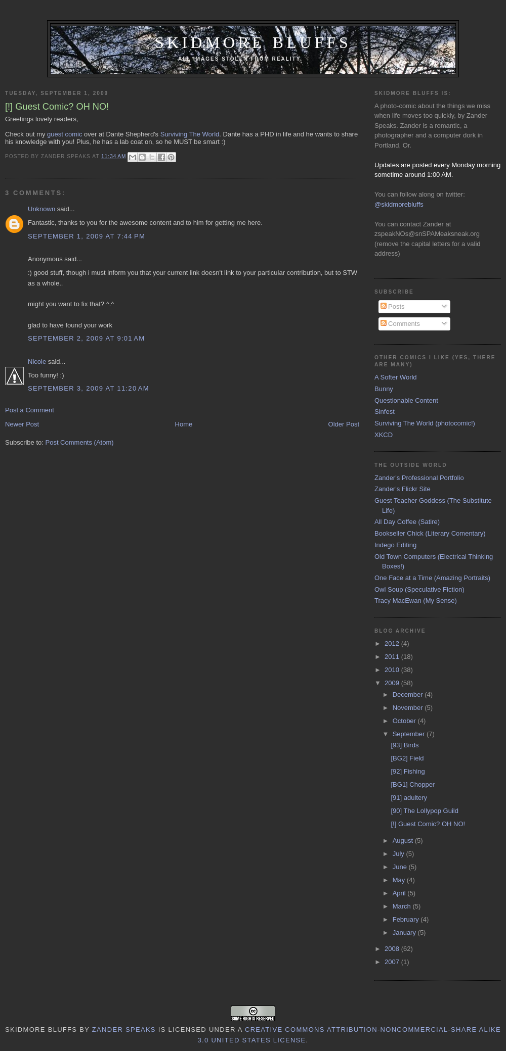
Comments (400, 323)
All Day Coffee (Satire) (407, 522)
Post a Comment (29, 410)
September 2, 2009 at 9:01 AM (86, 338)
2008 (393, 948)
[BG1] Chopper (413, 784)
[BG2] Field (407, 758)
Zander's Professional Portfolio (419, 478)
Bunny (383, 389)
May (400, 880)
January (405, 932)
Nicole (37, 361)
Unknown (41, 209)
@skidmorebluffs (399, 204)
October (405, 721)
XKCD (383, 435)
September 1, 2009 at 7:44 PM (86, 236)
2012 (393, 643)
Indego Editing (395, 545)
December (409, 694)
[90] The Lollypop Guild (424, 811)
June (401, 867)
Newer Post (22, 424)
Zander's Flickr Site (402, 489)
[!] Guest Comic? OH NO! (428, 824)
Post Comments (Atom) (80, 442)
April (400, 893)
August (404, 840)
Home (184, 424)
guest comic (64, 134)
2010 (393, 670)
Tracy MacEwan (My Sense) (415, 600)
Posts (393, 306)
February (407, 919)
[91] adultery (409, 797)
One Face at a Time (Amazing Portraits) (432, 578)
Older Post (343, 424)
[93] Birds (404, 745)
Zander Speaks (124, 1029)
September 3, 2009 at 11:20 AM (88, 388)
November (409, 707)
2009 (393, 683)
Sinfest (384, 411)
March (403, 906)
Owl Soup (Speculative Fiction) (419, 589)
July (399, 853)
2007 (393, 962)
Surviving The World (190, 134)
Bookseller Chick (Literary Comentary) (430, 533)
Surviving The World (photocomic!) (424, 423)
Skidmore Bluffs (253, 43)
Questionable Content (406, 400)
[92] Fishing (408, 771)
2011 (393, 656)
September (410, 734)
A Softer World (395, 377)
